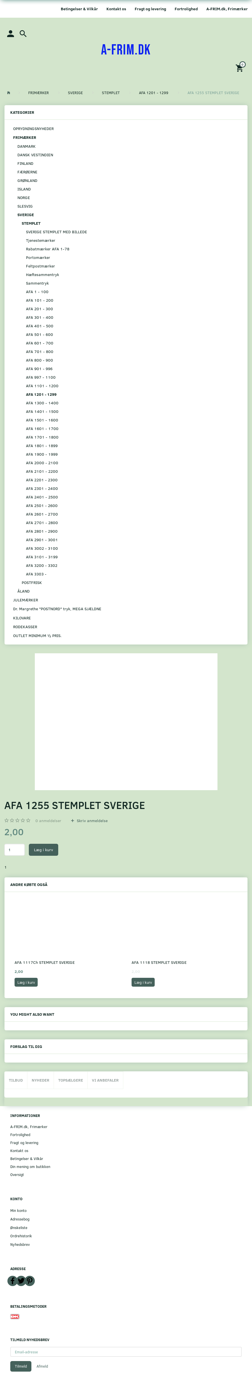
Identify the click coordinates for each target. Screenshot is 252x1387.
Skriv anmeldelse (92, 820)
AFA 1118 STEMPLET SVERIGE (159, 962)
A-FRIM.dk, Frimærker (227, 8)
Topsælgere (70, 1080)
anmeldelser (48, 820)
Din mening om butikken (30, 1166)
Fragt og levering (150, 8)
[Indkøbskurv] (240, 68)
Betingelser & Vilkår (79, 8)
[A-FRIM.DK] (126, 50)
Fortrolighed (186, 8)
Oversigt (17, 1174)
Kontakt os (116, 8)
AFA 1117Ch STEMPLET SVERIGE (45, 962)
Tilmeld (21, 1366)
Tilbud (16, 1080)
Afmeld (42, 1366)
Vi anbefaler (105, 1080)
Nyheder (40, 1080)
